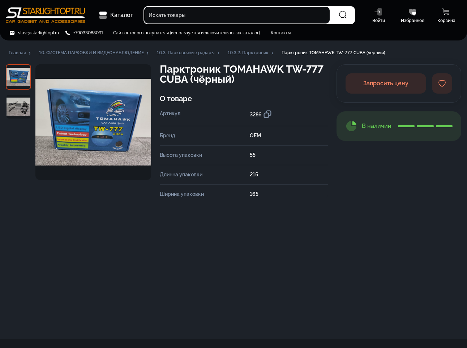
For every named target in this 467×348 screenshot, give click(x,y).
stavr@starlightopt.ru (38, 32)
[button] (20, 53)
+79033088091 (88, 32)
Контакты (281, 32)
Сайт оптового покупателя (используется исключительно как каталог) (186, 32)
